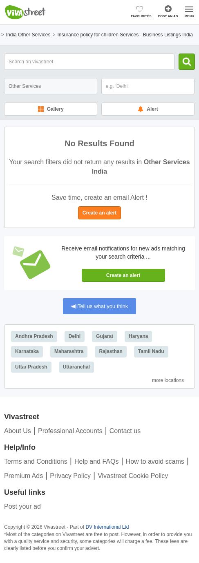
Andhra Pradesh (34, 336)
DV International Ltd (107, 527)
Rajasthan (110, 351)
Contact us (125, 430)
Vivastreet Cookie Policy (133, 475)
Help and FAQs (96, 461)
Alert (148, 109)
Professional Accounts (70, 430)
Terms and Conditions (35, 461)
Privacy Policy (70, 475)
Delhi (74, 336)
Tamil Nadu (151, 351)
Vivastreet (25, 12)
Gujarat (104, 336)
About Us (17, 430)
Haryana (138, 336)
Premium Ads (23, 475)
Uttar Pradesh (31, 367)
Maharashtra (68, 351)
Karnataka (27, 351)
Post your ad (22, 506)
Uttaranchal (76, 367)
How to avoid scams (155, 461)
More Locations (168, 380)
